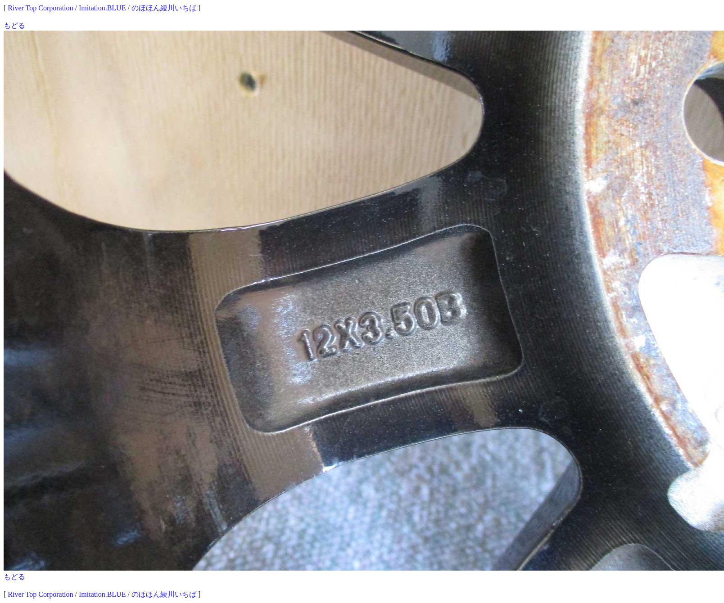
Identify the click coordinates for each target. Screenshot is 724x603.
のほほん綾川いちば (163, 8)
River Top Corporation (40, 8)
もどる (14, 25)
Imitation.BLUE (102, 8)
